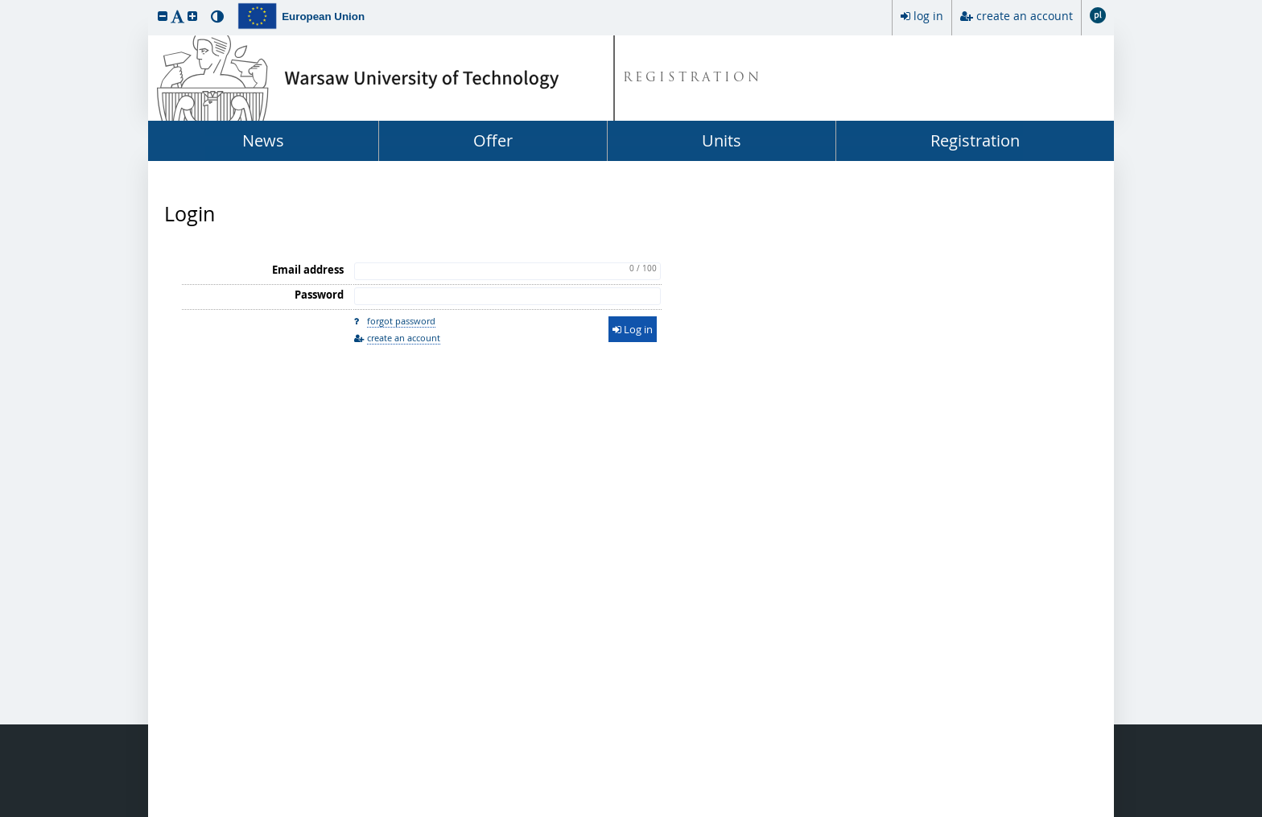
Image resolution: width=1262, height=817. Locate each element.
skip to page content (4, 4)
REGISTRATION (692, 78)
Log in (632, 329)
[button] (162, 15)
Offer (493, 140)
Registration (975, 140)
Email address (308, 269)
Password (319, 294)
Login (189, 214)
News (263, 140)
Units (721, 140)
